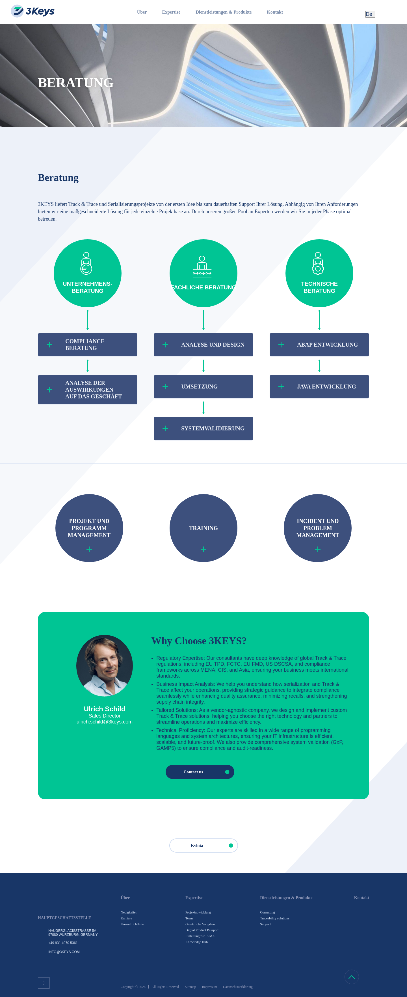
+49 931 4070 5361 (63, 943)
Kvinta (214, 845)
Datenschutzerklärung (238, 987)
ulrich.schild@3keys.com (105, 722)
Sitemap (190, 987)
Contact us (209, 771)
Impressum (209, 987)
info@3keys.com (64, 952)
